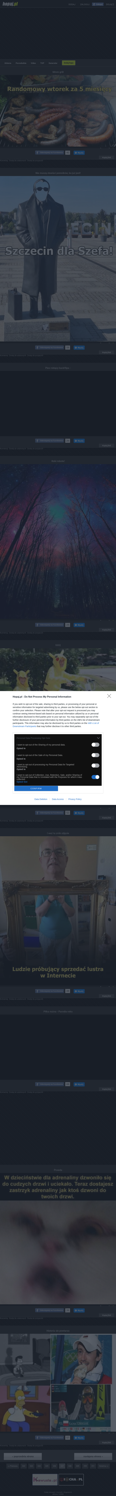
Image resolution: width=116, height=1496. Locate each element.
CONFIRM (36, 788)
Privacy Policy (75, 799)
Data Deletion (40, 799)
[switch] (95, 745)
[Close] (110, 697)
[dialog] (58, 748)
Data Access (58, 799)
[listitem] (58, 738)
